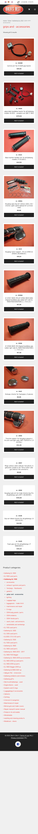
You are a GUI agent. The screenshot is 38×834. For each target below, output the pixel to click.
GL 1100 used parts (10, 627)
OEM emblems (11, 615)
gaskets (9, 591)
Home (5, 20)
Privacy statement (17, 738)
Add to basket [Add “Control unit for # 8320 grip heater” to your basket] (19, 73)
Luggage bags (11, 600)
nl (6, 2)
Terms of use (24, 735)
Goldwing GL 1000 (10, 573)
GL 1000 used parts (10, 576)
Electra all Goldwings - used (13, 682)
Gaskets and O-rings (11, 688)
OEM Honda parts (13, 618)
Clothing (7, 697)
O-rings (9, 609)
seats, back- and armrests (15, 621)
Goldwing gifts (9, 679)
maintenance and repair (14, 606)
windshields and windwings (16, 624)
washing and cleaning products (14, 718)
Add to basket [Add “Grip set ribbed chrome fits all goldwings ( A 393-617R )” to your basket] (19, 528)
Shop (9, 20)
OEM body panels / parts (15, 612)
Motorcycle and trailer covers (14, 706)
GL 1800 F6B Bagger (11, 655)
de (9, 2)
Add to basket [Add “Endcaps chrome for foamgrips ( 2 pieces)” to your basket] (19, 401)
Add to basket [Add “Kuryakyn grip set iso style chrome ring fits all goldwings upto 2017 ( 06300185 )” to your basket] (19, 502)
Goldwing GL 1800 (10, 646)
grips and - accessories (15, 594)
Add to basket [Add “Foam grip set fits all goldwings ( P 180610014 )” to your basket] (19, 553)
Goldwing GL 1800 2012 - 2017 (14, 652)
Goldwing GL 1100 (17, 20)
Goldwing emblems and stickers (14, 676)
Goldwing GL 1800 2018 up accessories (17, 658)
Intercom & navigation (11, 700)
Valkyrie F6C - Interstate (12, 673)
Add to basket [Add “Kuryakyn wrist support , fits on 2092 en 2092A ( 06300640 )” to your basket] (19, 261)
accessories (10, 582)
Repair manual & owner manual (14, 709)
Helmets (7, 694)
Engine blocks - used (11, 685)
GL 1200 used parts (10, 633)
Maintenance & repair (11, 703)
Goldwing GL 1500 (10, 639)
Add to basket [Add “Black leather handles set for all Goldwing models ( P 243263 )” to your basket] (19, 167)
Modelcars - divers (10, 721)
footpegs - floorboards (14, 588)
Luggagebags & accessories (13, 691)
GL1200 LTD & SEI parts (12, 636)
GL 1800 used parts (10, 649)
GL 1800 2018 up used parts (13, 661)
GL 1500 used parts (10, 642)
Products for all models (12, 712)
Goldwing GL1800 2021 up (12, 670)
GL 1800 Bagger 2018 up (12, 667)
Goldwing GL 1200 (10, 630)
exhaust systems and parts (16, 585)
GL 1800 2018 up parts (12, 664)
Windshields (8, 715)
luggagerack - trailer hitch (15, 603)
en (13, 2)
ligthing (9, 597)
